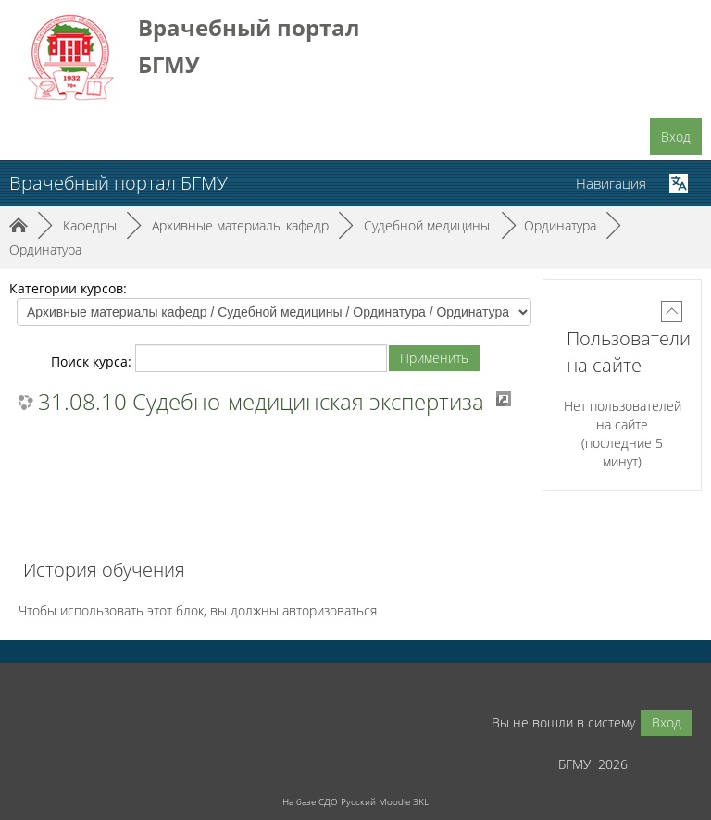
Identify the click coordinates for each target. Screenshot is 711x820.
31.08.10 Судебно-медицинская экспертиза (261, 402)
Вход (676, 136)
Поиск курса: (93, 361)
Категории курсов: (68, 288)
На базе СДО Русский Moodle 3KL (355, 801)
